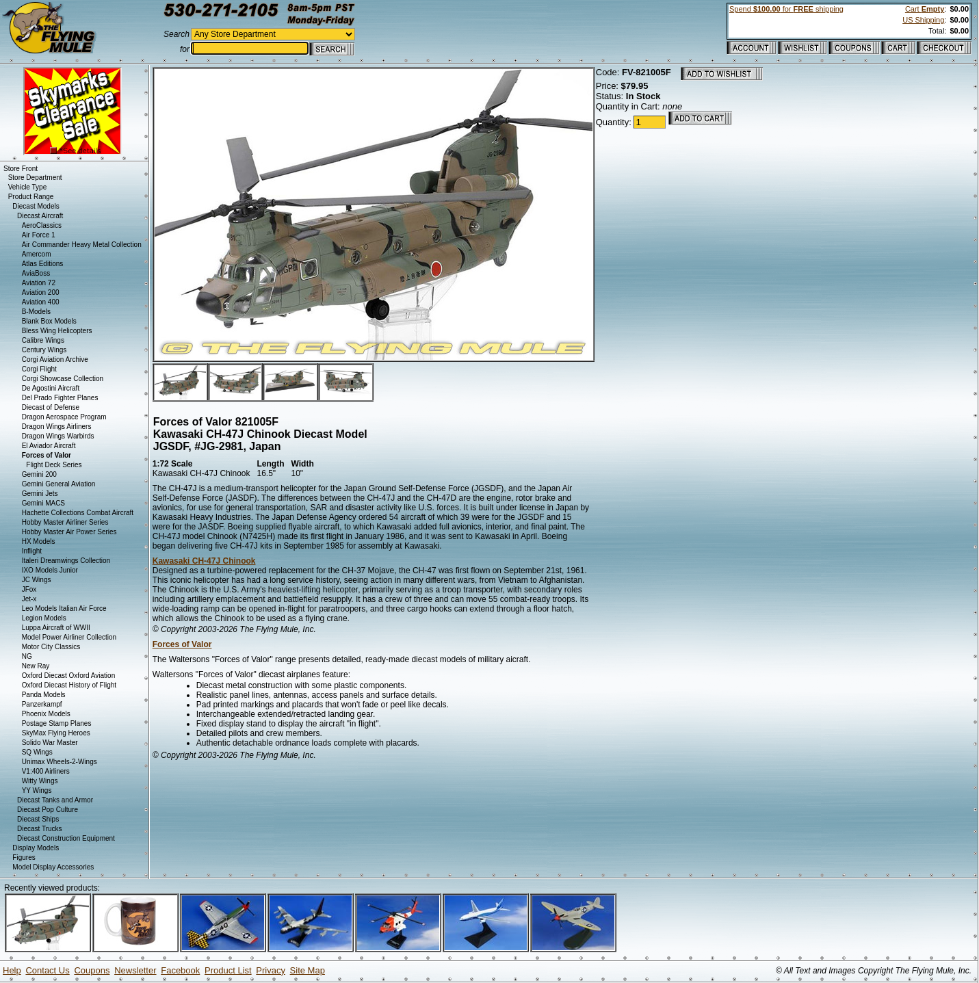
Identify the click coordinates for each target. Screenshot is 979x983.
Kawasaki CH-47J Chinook (204, 561)
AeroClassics (42, 225)
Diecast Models (35, 206)
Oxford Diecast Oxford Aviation (69, 675)
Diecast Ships (38, 819)
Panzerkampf (42, 704)
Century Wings (44, 350)
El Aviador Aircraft (49, 445)
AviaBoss (36, 273)
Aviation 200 (41, 292)
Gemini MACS (43, 503)
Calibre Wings (43, 340)
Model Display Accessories (53, 867)
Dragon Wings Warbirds (58, 436)
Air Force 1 (38, 235)
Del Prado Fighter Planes (60, 398)
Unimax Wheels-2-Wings (59, 761)
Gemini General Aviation (59, 484)
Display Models (35, 848)
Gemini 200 (39, 474)
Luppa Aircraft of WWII (56, 627)
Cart (924, 9)
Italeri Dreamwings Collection (66, 560)
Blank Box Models (49, 321)
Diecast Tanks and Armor (55, 800)
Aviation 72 (38, 283)
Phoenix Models (46, 714)
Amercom (36, 254)
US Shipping (923, 20)
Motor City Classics (51, 647)
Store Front (20, 168)
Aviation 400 (41, 302)
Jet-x (29, 599)
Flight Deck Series (53, 465)
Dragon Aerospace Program (64, 417)
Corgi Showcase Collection (63, 378)
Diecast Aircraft (40, 216)
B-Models (36, 311)
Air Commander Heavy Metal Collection (82, 244)
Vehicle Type (27, 187)
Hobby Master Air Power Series (69, 532)
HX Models (38, 541)
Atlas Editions (43, 263)
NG (27, 656)
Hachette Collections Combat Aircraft (77, 512)
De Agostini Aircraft (50, 388)
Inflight (32, 551)
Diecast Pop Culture (47, 809)
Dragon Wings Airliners (57, 426)
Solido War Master (50, 742)
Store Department (35, 177)
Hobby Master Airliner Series (65, 522)
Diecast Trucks (39, 829)
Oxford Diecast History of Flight (69, 685)
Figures (23, 857)
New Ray (36, 666)
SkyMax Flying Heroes (56, 733)
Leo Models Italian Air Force (64, 608)
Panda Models (44, 694)
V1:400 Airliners (46, 771)
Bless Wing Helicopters (57, 331)
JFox (29, 589)
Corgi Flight (39, 369)
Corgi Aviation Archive (55, 359)
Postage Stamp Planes (57, 723)
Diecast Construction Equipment (66, 838)
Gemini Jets (40, 493)
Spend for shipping (786, 9)
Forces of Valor (182, 644)
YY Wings (37, 790)
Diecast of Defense (51, 407)
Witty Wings (40, 781)
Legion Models (44, 618)
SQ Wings (37, 752)
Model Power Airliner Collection (69, 637)
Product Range (31, 196)
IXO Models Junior (50, 570)
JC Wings (36, 580)
